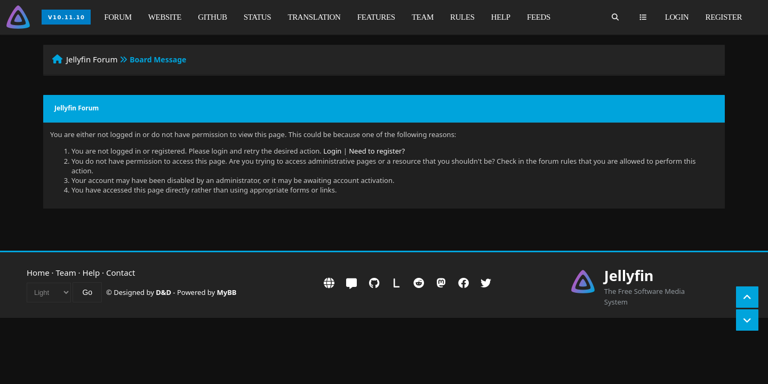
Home (38, 272)
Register (724, 17)
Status (257, 17)
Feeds (538, 17)
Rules (462, 17)
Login (677, 17)
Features (376, 17)
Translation (314, 17)
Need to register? (377, 151)
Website (164, 17)
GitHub (212, 17)
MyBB (227, 292)
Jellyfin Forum (92, 59)
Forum (117, 17)
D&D (163, 292)
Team (423, 17)
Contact (120, 272)
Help (500, 17)
